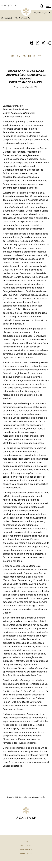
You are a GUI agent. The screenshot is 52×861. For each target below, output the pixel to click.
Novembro (24, 18)
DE (12, 56)
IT (34, 56)
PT (39, 56)
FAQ (26, 842)
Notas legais (26, 846)
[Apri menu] (48, 6)
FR (29, 56)
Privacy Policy (26, 853)
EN (18, 56)
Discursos (7, 18)
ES (24, 56)
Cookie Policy (26, 849)
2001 (16, 18)
